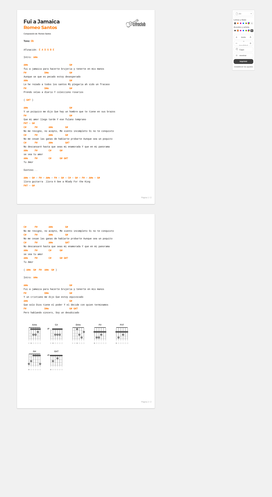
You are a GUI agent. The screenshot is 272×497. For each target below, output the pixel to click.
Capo (241, 50)
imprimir (243, 61)
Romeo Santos (40, 27)
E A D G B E (46, 49)
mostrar (242, 55)
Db (32, 41)
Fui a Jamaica (42, 21)
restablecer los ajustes (243, 67)
